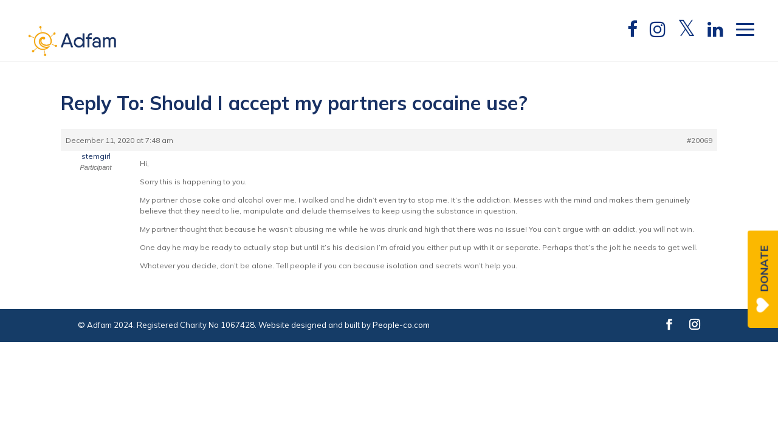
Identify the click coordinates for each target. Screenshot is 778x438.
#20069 (699, 140)
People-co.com (401, 325)
